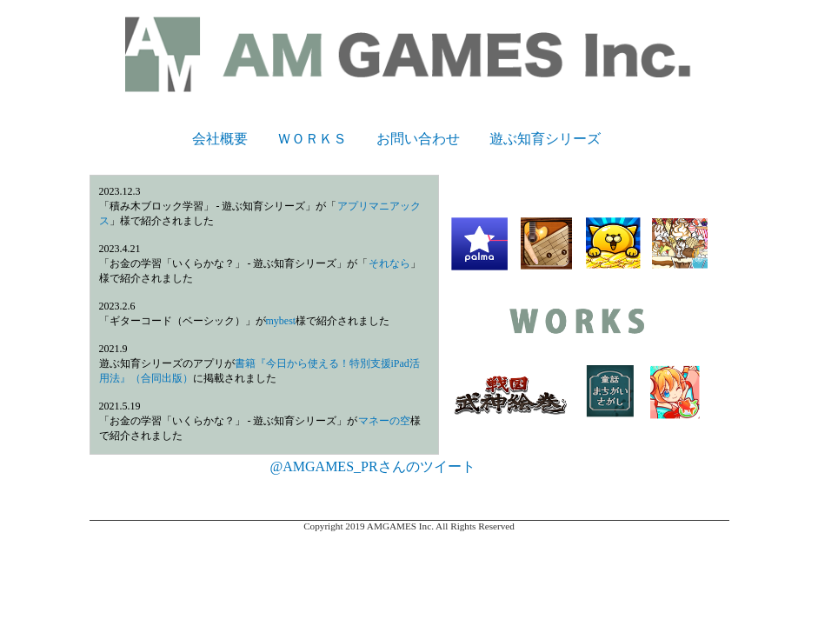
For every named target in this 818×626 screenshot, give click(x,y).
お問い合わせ (418, 138)
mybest (281, 321)
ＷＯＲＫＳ (312, 138)
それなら (389, 263)
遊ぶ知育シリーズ (545, 138)
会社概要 (220, 138)
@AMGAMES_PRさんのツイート (373, 466)
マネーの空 (384, 421)
